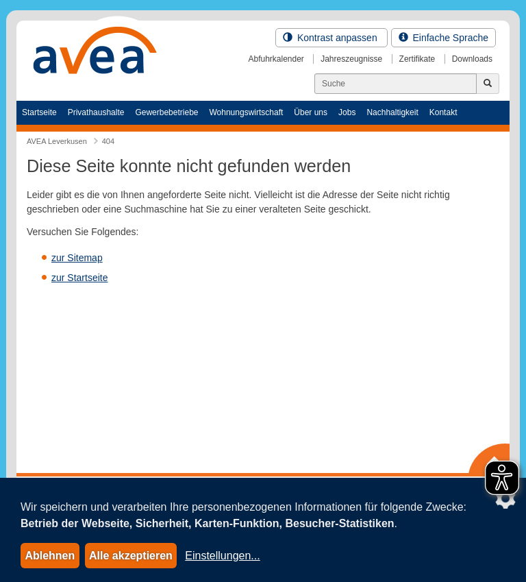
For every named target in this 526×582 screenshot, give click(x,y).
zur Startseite (79, 277)
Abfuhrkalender (275, 59)
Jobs (346, 112)
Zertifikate (417, 59)
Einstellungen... (222, 555)
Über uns (310, 112)
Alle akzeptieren (131, 555)
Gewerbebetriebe (166, 112)
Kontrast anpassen (331, 37)
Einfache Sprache (443, 37)
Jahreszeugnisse (351, 59)
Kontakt (443, 112)
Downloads (472, 59)
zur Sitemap (77, 257)
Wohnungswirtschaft (246, 112)
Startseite (39, 112)
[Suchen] (395, 83)
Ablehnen (50, 555)
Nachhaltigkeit (392, 112)
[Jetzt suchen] (487, 83)
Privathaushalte (96, 112)
